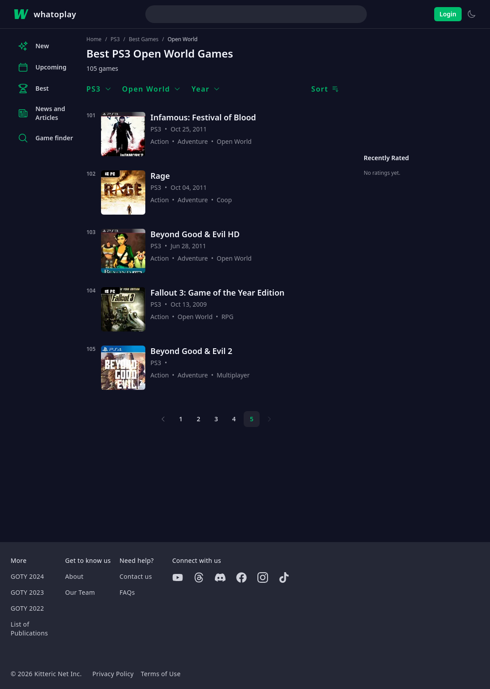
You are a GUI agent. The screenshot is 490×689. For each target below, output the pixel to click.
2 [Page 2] (198, 419)
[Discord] (220, 577)
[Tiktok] (284, 577)
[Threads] (199, 577)
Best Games (144, 39)
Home (93, 39)
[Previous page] (163, 419)
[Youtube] (177, 577)
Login (447, 14)
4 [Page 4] (234, 419)
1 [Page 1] (181, 419)
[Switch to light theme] (471, 14)
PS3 (115, 39)
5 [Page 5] (251, 419)
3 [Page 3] (216, 419)
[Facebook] (241, 577)
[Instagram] (262, 577)
